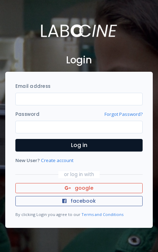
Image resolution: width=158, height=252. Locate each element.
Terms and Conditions (102, 214)
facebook (79, 200)
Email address (32, 86)
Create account (57, 160)
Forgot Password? (124, 114)
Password (27, 114)
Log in (79, 145)
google (79, 187)
